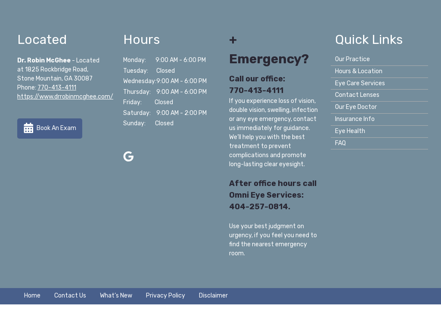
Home (32, 295)
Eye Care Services (360, 83)
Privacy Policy (165, 295)
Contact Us (70, 295)
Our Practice (352, 59)
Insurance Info (355, 119)
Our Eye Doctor (356, 107)
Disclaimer (213, 295)
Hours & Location (358, 71)
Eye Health (350, 131)
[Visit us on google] (128, 156)
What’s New (116, 295)
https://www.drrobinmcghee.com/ (65, 96)
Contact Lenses (357, 95)
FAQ (340, 143)
